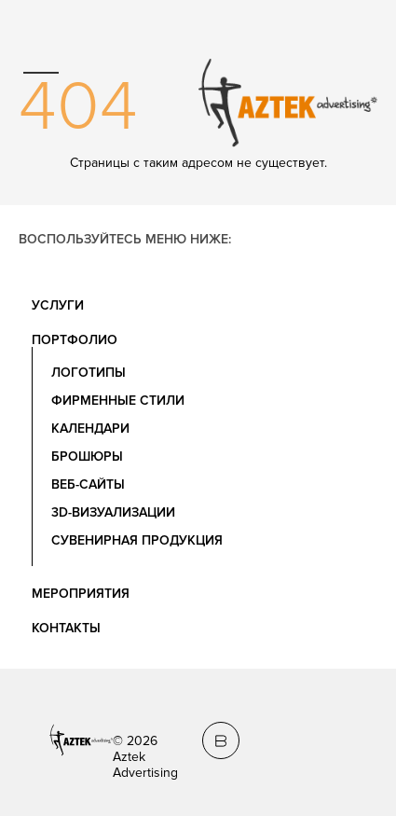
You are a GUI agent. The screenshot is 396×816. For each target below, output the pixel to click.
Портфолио (74, 340)
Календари (90, 428)
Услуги (58, 305)
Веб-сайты (88, 484)
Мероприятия (81, 594)
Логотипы (88, 372)
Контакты (66, 628)
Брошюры (87, 456)
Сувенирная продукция (137, 540)
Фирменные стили (117, 400)
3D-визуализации (113, 512)
